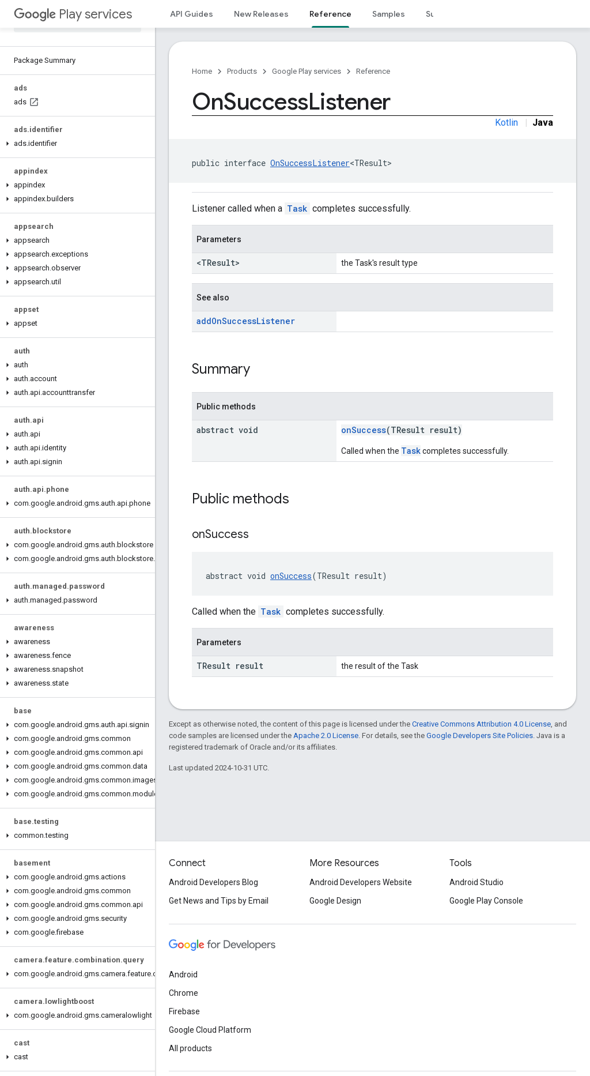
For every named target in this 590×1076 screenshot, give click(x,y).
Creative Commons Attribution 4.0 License (481, 724)
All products (190, 1048)
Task (297, 208)
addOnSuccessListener (245, 320)
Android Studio (476, 882)
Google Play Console (486, 900)
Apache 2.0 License (325, 735)
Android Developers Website (360, 882)
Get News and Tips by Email (218, 900)
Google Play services (306, 71)
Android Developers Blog (213, 882)
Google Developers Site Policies (479, 735)
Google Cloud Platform (210, 1029)
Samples (388, 14)
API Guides (191, 14)
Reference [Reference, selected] (330, 14)
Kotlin (506, 122)
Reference (373, 71)
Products (242, 71)
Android (183, 974)
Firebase (184, 1011)
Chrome (183, 993)
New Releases (261, 14)
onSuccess (363, 429)
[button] (75, 144)
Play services (73, 14)
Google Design (335, 900)
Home (202, 71)
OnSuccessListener (310, 162)
